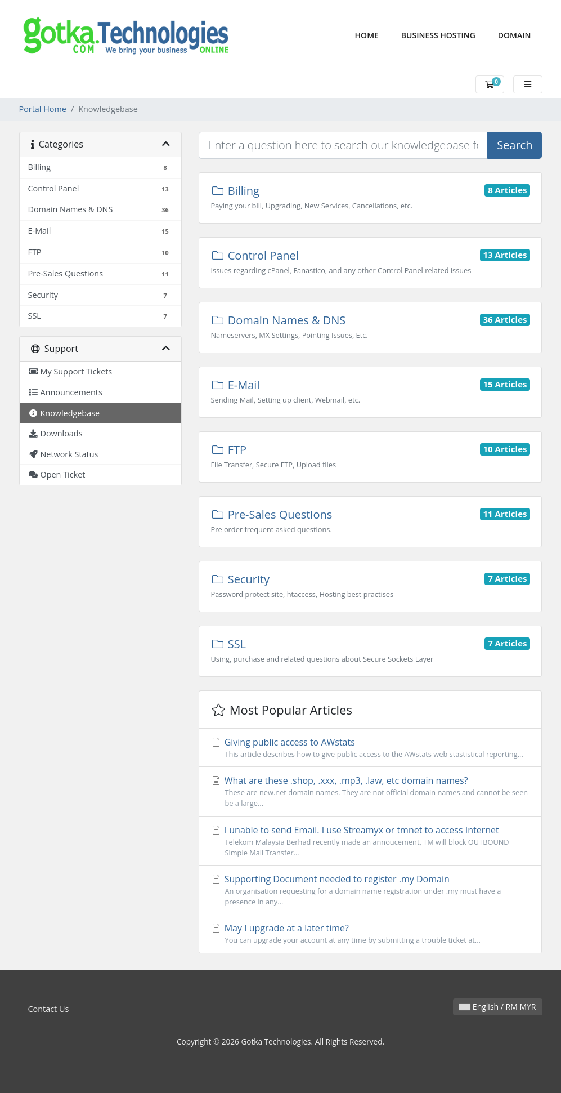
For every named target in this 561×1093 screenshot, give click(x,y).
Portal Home (42, 109)
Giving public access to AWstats (370, 748)
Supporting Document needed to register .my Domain (370, 890)
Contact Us (48, 1008)
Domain (514, 35)
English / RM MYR (497, 1006)
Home (372, 35)
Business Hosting (438, 35)
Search (514, 145)
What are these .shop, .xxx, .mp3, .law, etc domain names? (370, 791)
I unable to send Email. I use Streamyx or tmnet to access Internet (370, 841)
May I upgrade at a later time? (370, 933)
